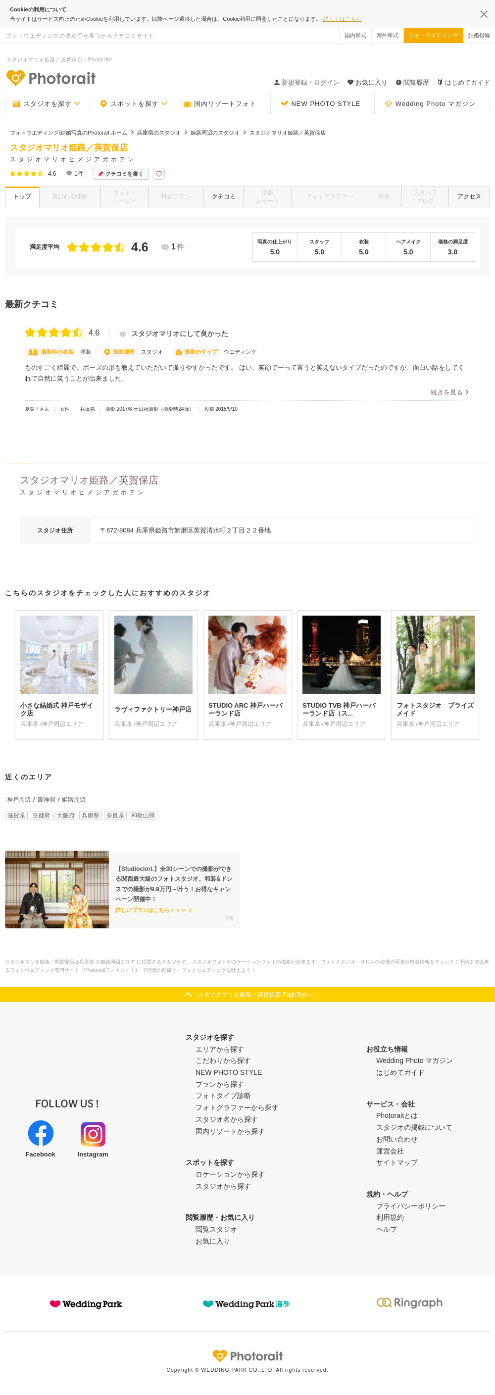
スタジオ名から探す (227, 1119)
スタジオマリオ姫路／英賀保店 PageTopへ (255, 994)
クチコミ (224, 196)
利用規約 (390, 1217)
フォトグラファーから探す (237, 1107)
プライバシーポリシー (411, 1206)
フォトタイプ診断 (223, 1096)
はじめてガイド (463, 82)
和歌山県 (143, 815)
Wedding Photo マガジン (430, 104)
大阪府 (66, 815)
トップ (22, 196)
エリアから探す (220, 1049)
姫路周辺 (74, 799)
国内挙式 (355, 35)
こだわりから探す (223, 1060)
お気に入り (213, 1241)
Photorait (247, 1355)
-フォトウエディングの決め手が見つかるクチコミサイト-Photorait (50, 77)
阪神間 (46, 799)
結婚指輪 (479, 35)
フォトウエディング (433, 35)
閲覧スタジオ (216, 1229)
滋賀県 (16, 815)
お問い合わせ (397, 1139)
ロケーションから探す (230, 1174)
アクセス (469, 196)
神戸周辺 (19, 799)
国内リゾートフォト (219, 104)
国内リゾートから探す (230, 1131)
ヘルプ (386, 1229)
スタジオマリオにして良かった (173, 333)
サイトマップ (397, 1162)
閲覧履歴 (412, 82)
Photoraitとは (397, 1115)
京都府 (41, 815)
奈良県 (115, 815)
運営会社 (390, 1151)
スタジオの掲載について (414, 1127)
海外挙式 (387, 35)
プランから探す (220, 1084)
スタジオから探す (223, 1186)
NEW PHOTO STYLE (320, 104)
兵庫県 (90, 815)
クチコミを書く (121, 174)
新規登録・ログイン (307, 82)
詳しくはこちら (342, 19)
